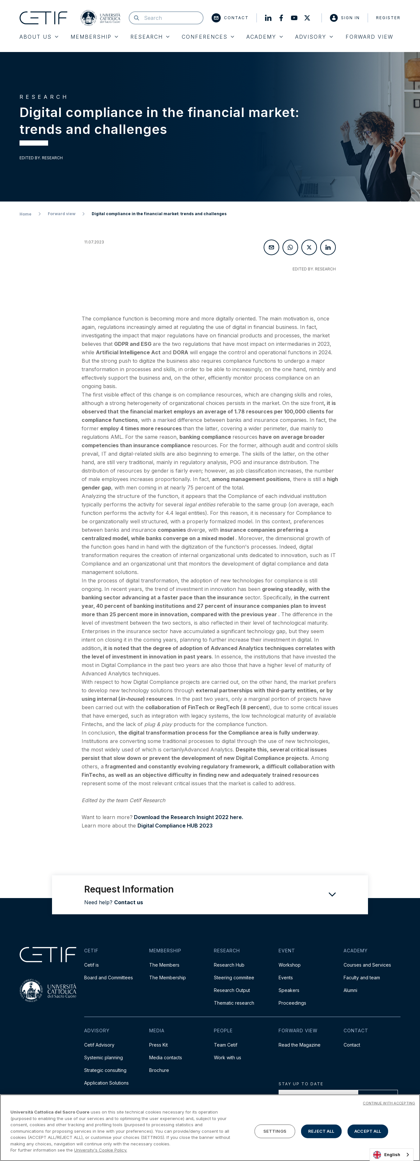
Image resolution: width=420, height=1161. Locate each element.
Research (149, 36)
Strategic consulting (105, 1070)
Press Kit (158, 1045)
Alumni (350, 990)
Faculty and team (362, 977)
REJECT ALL (321, 1132)
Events (286, 977)
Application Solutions (106, 1083)
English (386, 1155)
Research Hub (229, 965)
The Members (164, 965)
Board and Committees (108, 977)
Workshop (290, 965)
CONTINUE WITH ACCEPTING (389, 1104)
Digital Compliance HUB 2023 (175, 825)
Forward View (369, 36)
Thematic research (234, 1003)
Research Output (232, 990)
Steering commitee (234, 977)
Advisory (314, 36)
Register (388, 17)
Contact (230, 17)
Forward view (61, 213)
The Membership (167, 977)
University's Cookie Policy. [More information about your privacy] (100, 1151)
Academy (264, 36)
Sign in (345, 18)
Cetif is (91, 965)
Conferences (208, 36)
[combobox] (391, 1154)
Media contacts (165, 1057)
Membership (94, 36)
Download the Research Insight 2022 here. (188, 817)
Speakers (289, 990)
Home (26, 214)
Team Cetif (225, 1045)
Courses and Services (367, 965)
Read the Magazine (300, 1045)
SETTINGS (274, 1132)
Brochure (159, 1070)
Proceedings (292, 1003)
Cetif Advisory (99, 1045)
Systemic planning (103, 1057)
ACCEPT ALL (367, 1132)
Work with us (227, 1057)
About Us (39, 36)
